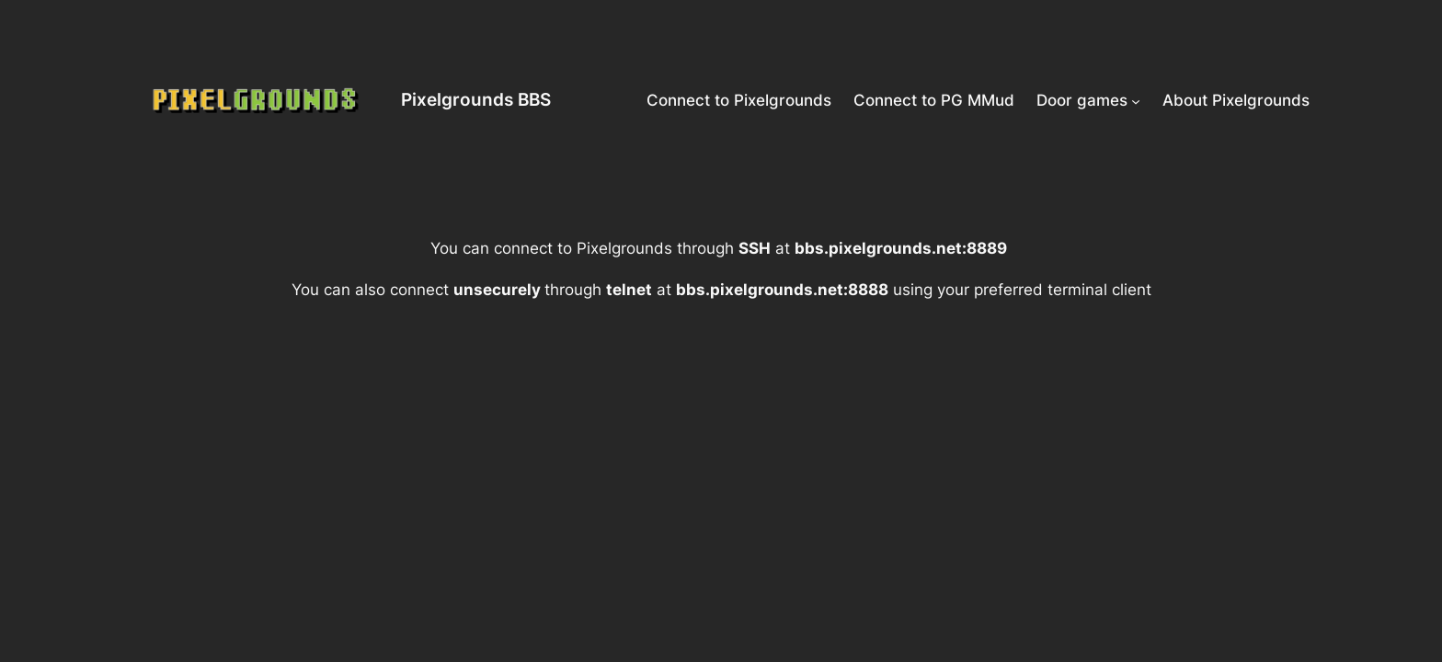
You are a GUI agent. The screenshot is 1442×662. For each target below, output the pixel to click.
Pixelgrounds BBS (476, 99)
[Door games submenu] (1135, 100)
